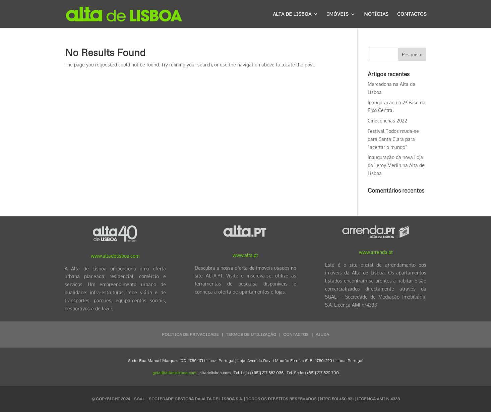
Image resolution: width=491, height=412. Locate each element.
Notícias (376, 14)
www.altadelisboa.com (115, 256)
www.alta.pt (245, 255)
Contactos (412, 14)
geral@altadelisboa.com (174, 372)
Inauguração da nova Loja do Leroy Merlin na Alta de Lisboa (396, 165)
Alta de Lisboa (292, 14)
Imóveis (338, 14)
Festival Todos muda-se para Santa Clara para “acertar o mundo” (393, 139)
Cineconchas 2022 (387, 120)
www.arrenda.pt (376, 252)
